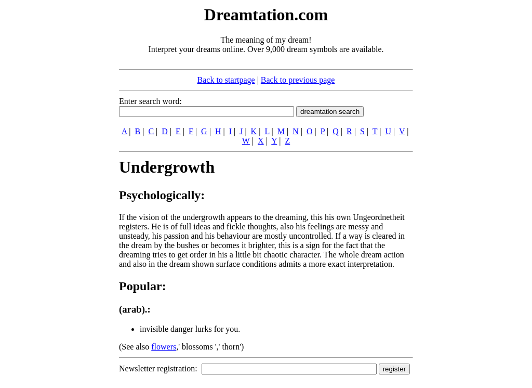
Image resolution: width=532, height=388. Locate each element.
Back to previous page (298, 79)
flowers (163, 346)
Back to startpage (226, 79)
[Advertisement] (55, 160)
